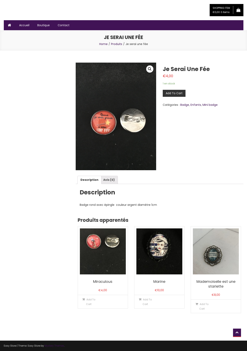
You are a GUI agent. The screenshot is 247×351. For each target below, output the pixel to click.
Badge (184, 105)
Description (89, 180)
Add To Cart (174, 93)
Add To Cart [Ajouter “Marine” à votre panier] (147, 302)
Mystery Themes (54, 345)
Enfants (195, 105)
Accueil (24, 25)
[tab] (89, 180)
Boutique (43, 25)
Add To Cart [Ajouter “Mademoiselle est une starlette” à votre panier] (203, 306)
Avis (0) (109, 180)
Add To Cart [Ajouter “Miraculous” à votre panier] (90, 302)
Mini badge (210, 105)
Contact (63, 25)
